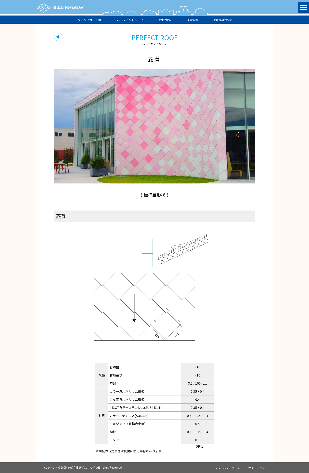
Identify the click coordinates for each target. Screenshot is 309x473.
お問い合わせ (223, 20)
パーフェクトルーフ (130, 20)
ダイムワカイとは (89, 20)
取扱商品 (165, 20)
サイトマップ (256, 468)
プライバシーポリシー (228, 468)
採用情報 (192, 20)
